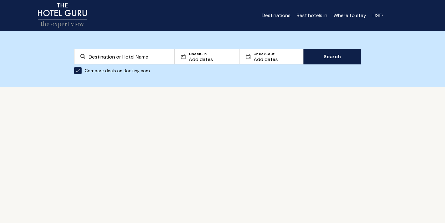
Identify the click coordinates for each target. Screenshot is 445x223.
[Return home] (62, 15)
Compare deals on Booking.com (112, 70)
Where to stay (349, 15)
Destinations (276, 15)
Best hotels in (312, 15)
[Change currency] (377, 15)
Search (332, 56)
